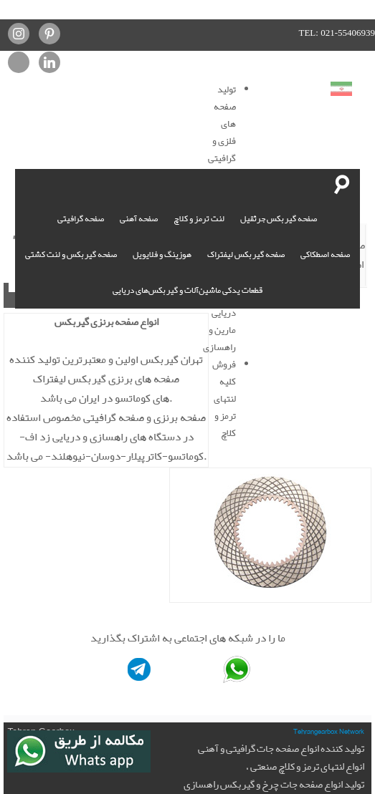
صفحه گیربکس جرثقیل (278, 218)
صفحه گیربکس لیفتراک (246, 254)
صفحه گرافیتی (80, 218)
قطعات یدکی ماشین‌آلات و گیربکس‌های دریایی (187, 290)
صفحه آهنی (139, 218)
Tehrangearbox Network (328, 731)
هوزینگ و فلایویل (162, 254)
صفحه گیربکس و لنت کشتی (71, 254)
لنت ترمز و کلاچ (199, 218)
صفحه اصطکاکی (325, 254)
